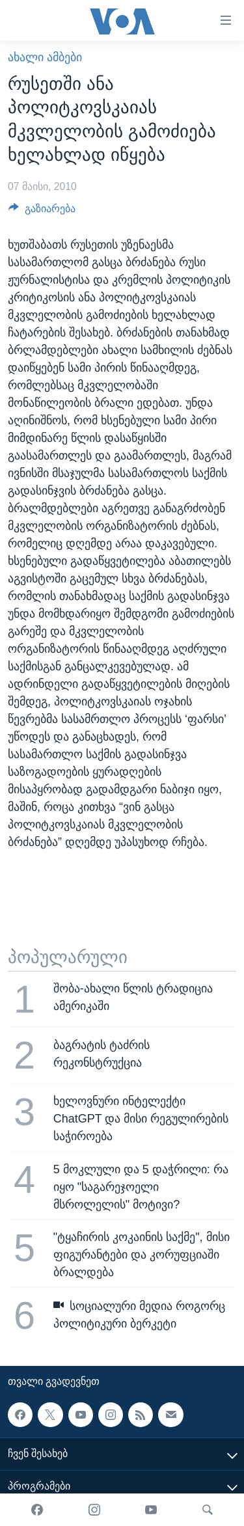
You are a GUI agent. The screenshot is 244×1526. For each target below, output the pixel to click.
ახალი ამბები (45, 57)
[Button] (41, 212)
